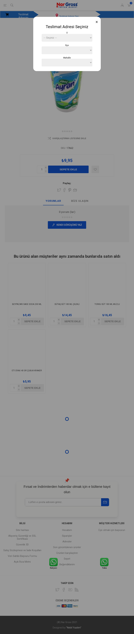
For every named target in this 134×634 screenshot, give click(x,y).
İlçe (67, 45)
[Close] (97, 22)
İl (67, 33)
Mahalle (67, 57)
